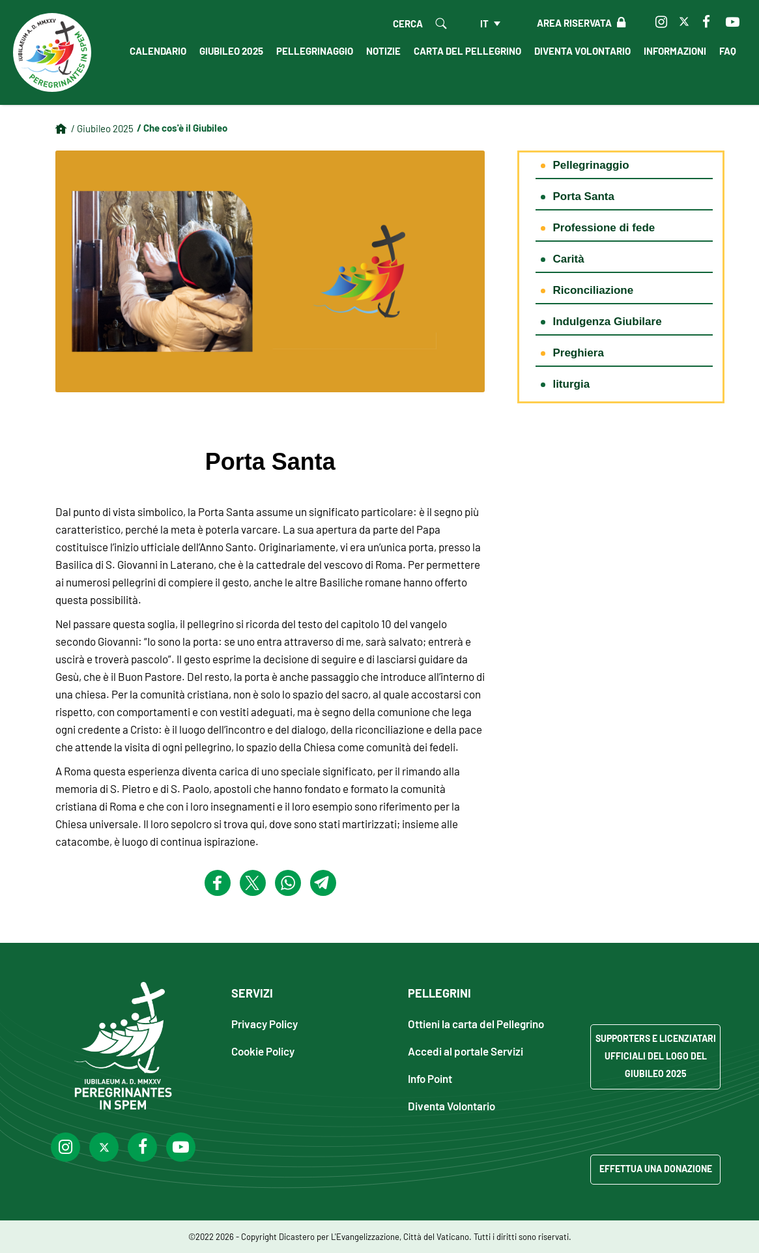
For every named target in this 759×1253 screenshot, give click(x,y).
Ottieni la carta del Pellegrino (476, 1023)
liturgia (571, 384)
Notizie (383, 51)
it (484, 23)
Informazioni (675, 51)
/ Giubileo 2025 (102, 128)
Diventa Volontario (582, 51)
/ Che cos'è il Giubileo (182, 128)
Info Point (430, 1078)
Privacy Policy (264, 1023)
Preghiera (577, 353)
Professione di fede (603, 228)
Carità (568, 259)
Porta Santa (583, 196)
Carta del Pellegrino (467, 51)
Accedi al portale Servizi (465, 1050)
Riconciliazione (592, 290)
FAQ (727, 51)
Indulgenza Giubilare (606, 321)
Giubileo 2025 (231, 51)
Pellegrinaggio (314, 51)
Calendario (158, 51)
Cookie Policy (262, 1050)
